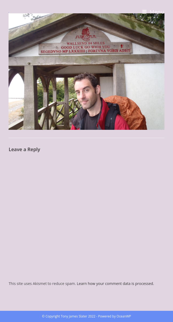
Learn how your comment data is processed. (115, 283)
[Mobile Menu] (153, 12)
